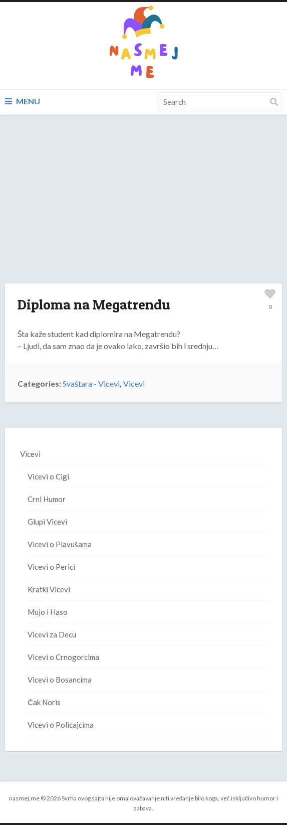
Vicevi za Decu (52, 634)
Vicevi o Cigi (48, 476)
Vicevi (134, 383)
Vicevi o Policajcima (61, 724)
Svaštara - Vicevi (91, 383)
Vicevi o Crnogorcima (63, 657)
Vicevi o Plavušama (60, 544)
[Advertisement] (143, 209)
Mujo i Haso (48, 611)
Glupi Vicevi (47, 521)
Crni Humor (47, 499)
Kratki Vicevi (49, 589)
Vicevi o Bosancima (60, 679)
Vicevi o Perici (51, 566)
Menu (22, 101)
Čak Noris (44, 702)
